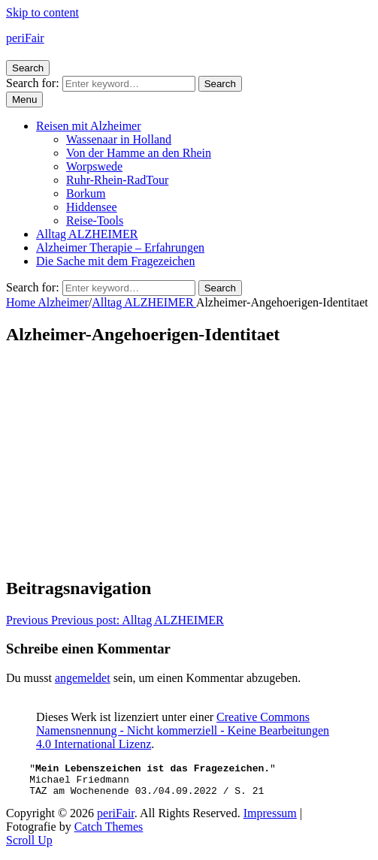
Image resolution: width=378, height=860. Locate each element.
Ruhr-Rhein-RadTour (117, 180)
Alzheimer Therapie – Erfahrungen (120, 247)
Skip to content (42, 12)
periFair (25, 38)
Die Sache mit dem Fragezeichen (115, 261)
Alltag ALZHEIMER (87, 234)
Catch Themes (109, 833)
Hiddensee (91, 207)
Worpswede (94, 166)
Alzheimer (63, 302)
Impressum (270, 819)
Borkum (85, 193)
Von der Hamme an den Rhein (138, 152)
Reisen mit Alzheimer (88, 125)
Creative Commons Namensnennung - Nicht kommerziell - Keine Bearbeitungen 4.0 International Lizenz (182, 730)
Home (22, 302)
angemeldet (82, 677)
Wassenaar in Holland (118, 139)
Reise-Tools (94, 220)
